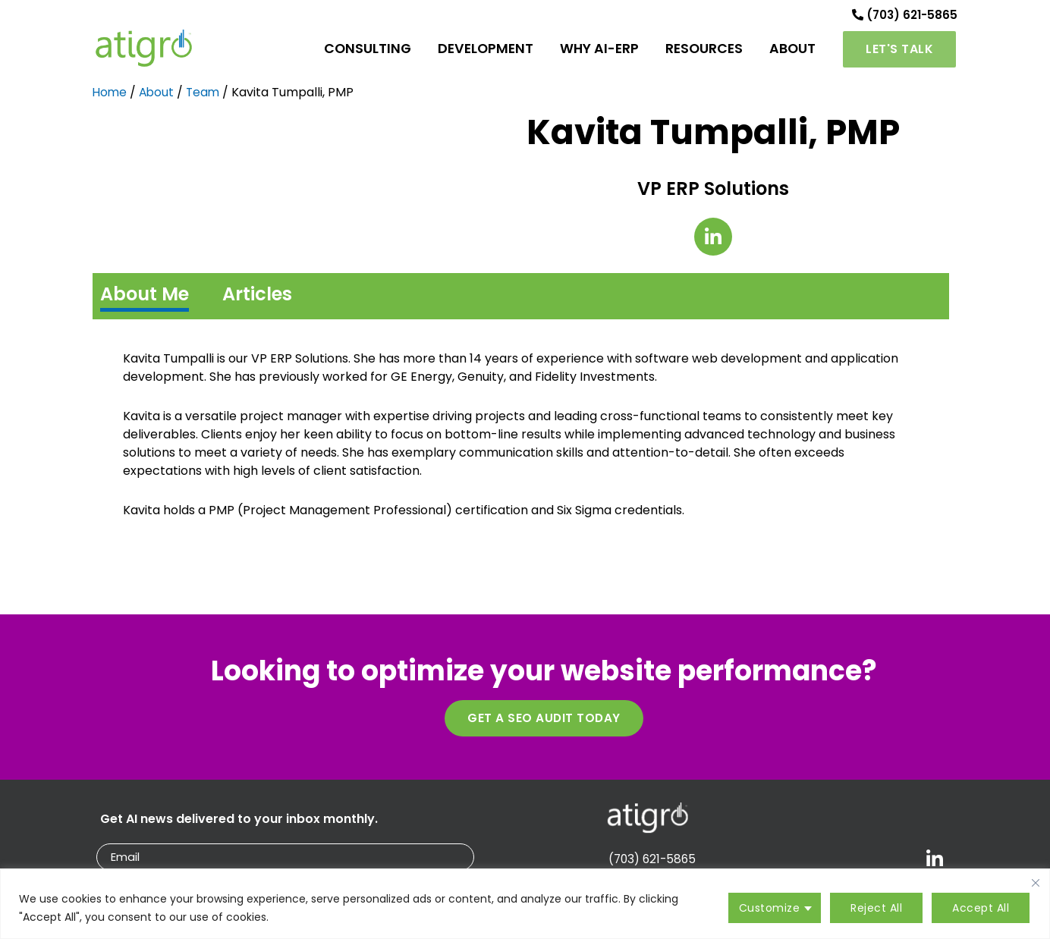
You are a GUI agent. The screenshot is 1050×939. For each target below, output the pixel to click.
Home (110, 101)
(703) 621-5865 (901, 18)
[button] (899, 55)
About (158, 101)
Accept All (980, 907)
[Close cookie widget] (1035, 883)
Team (206, 101)
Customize (769, 907)
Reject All (876, 907)
